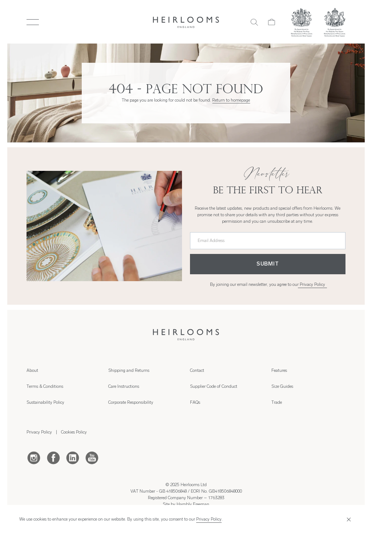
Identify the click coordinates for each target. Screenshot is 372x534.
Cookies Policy (74, 432)
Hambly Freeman (193, 504)
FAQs (195, 402)
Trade (276, 402)
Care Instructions (123, 387)
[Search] (254, 22)
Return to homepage (231, 100)
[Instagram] (34, 457)
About (32, 371)
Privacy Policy (312, 285)
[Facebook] (53, 457)
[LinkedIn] (72, 457)
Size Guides (282, 387)
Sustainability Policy (45, 402)
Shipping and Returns (128, 371)
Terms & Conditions (45, 387)
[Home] (186, 22)
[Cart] (271, 22)
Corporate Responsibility (130, 402)
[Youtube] (92, 457)
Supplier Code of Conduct (213, 387)
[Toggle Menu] (33, 22)
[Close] (348, 520)
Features (279, 371)
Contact (197, 371)
